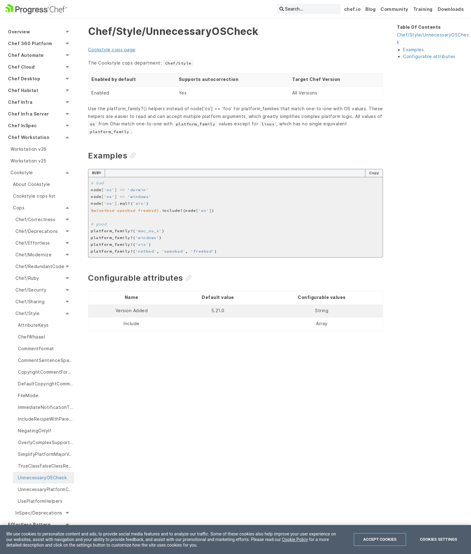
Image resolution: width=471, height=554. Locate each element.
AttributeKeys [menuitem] (33, 325)
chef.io (352, 9)
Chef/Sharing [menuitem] (29, 301)
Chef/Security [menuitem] (31, 289)
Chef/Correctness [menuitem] (35, 219)
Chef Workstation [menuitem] (28, 137)
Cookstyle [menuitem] (22, 172)
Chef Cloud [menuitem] (21, 66)
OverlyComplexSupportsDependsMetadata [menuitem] (46, 442)
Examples (413, 49)
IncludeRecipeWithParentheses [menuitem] (46, 419)
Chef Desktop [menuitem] (24, 78)
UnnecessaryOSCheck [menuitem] (42, 477)
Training (423, 9)
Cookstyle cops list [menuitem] (34, 196)
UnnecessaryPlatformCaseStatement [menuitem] (46, 489)
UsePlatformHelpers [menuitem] (40, 501)
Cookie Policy (295, 539)
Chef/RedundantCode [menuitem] (39, 266)
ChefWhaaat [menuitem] (31, 336)
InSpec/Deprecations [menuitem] (38, 512)
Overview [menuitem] (19, 31)
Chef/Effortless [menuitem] (32, 243)
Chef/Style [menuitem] (27, 313)
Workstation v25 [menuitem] (29, 160)
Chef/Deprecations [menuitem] (36, 231)
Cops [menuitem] (18, 207)
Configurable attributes (429, 56)
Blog (370, 9)
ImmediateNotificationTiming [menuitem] (46, 407)
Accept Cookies (380, 539)
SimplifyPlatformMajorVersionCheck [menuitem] (46, 454)
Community (394, 9)
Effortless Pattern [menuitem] (29, 524)
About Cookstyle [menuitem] (31, 184)
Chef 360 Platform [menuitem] (30, 43)
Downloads (451, 9)
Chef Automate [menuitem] (26, 55)
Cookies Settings (438, 539)
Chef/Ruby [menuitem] (27, 278)
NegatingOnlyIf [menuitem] (34, 430)
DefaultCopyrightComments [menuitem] (46, 383)
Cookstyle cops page (112, 49)
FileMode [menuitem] (28, 395)
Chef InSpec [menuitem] (22, 125)
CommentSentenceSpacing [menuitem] (46, 360)
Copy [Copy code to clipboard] (374, 173)
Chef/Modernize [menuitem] (33, 254)
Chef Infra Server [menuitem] (28, 113)
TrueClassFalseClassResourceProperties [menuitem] (46, 465)
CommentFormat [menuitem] (36, 348)
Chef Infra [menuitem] (20, 102)
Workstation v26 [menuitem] (29, 149)
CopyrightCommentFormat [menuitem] (46, 372)
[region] (235, 539)
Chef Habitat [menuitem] (23, 90)
